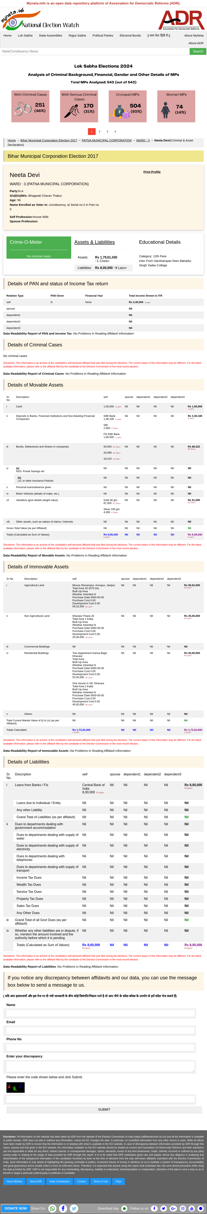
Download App (108, 1208)
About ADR (196, 43)
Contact (81, 1181)
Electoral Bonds (130, 35)
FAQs (118, 1181)
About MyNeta (194, 35)
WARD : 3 (143, 140)
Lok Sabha (25, 35)
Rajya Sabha (77, 35)
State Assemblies (50, 35)
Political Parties (103, 35)
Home (7, 35)
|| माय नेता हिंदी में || (158, 35)
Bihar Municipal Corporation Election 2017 (48, 140)
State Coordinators (60, 1181)
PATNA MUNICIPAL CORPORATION (107, 140)
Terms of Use (101, 1181)
